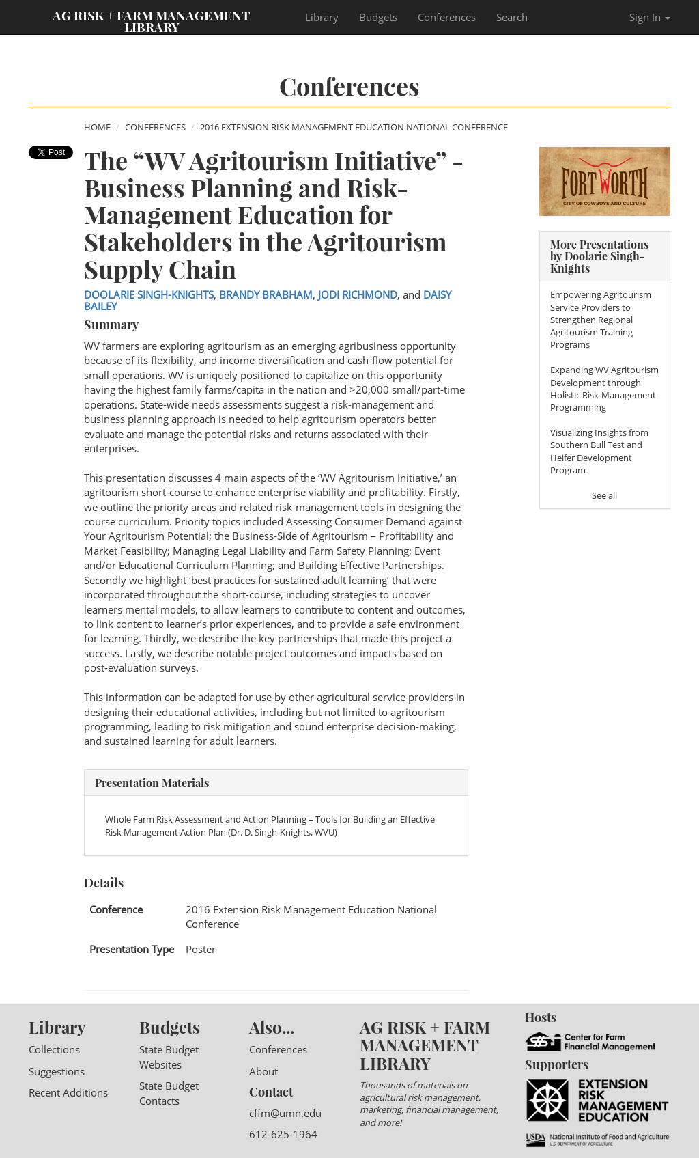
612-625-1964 (283, 1134)
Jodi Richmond (357, 294)
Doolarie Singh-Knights (149, 294)
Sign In (649, 17)
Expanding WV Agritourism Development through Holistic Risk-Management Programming (604, 388)
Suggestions (57, 1071)
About (263, 1071)
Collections (54, 1049)
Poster (201, 949)
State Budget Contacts (169, 1093)
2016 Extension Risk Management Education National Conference (354, 127)
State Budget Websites (169, 1057)
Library (322, 17)
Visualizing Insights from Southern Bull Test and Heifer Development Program (599, 451)
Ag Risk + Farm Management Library (152, 20)
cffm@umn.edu (285, 1113)
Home (97, 127)
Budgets (378, 17)
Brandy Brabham (266, 294)
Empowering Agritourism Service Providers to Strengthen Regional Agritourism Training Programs (600, 319)
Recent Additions (68, 1092)
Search (512, 17)
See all (604, 495)
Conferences (447, 17)
